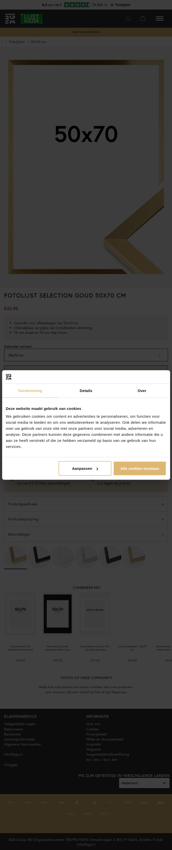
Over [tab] (142, 390)
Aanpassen (85, 468)
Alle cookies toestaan (139, 468)
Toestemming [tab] (30, 390)
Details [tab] (86, 390)
